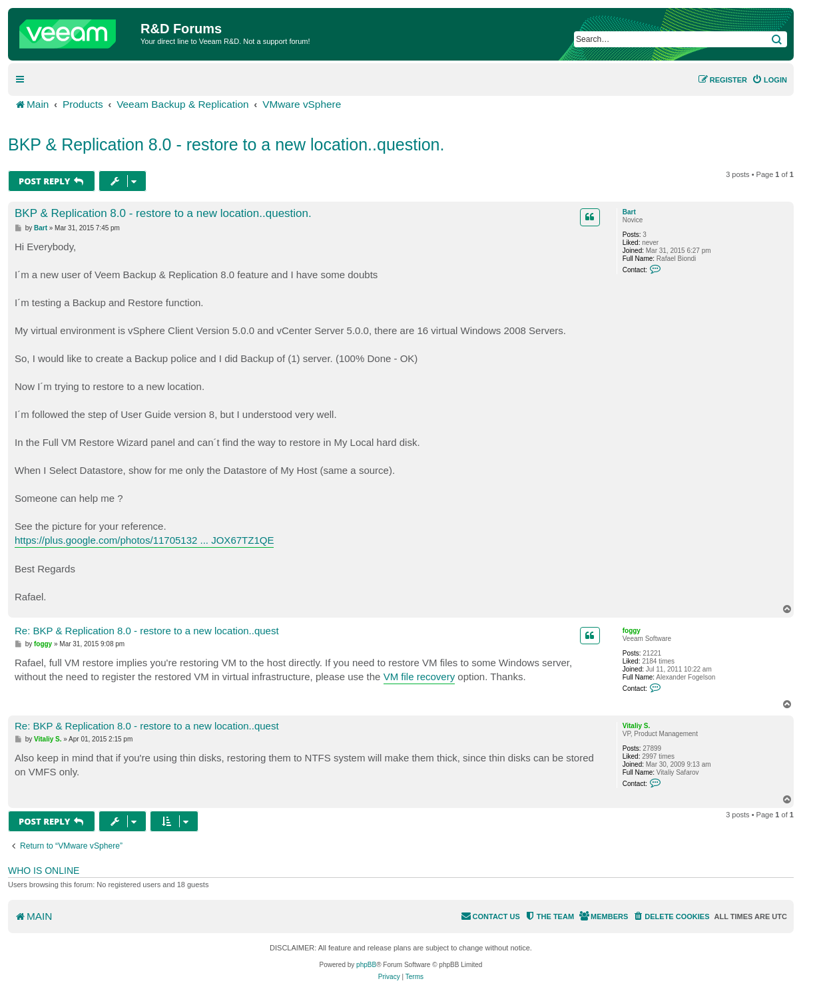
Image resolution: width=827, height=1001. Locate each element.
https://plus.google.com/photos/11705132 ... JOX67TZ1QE (144, 540)
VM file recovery (419, 676)
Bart (629, 212)
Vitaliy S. (637, 725)
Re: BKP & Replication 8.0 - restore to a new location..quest (147, 630)
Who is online (43, 870)
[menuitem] (769, 80)
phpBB (366, 964)
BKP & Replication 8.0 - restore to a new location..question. (226, 144)
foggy (632, 630)
